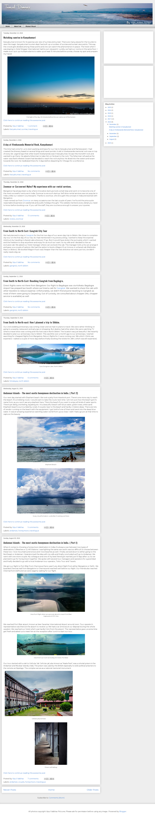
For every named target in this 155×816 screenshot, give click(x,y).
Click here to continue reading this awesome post (24, 120)
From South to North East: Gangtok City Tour (25, 231)
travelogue (33, 129)
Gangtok (30, 235)
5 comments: (33, 527)
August (111, 139)
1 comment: (33, 126)
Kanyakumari (15, 129)
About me (17, 26)
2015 (109, 143)
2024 (109, 110)
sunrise (25, 129)
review (12, 219)
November (113, 133)
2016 (109, 122)
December (113, 124)
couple (21, 782)
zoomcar (19, 219)
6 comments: (33, 378)
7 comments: (33, 779)
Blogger (122, 811)
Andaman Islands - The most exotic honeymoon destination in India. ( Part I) (40, 542)
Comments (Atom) (57, 798)
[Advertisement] (128, 47)
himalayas (14, 381)
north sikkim (23, 266)
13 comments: (34, 216)
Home (8, 26)
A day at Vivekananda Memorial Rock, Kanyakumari (28, 144)
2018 (109, 116)
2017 (109, 119)
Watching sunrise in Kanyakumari (19, 37)
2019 (109, 113)
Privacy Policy (31, 26)
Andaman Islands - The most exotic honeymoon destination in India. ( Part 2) (40, 393)
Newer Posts (9, 789)
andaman (14, 531)
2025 (109, 107)
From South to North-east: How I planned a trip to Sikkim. (31, 322)
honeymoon (23, 531)
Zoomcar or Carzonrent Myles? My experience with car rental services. (37, 186)
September (113, 136)
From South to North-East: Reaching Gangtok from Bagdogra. (33, 281)
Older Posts (93, 789)
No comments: (34, 171)
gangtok (13, 266)
